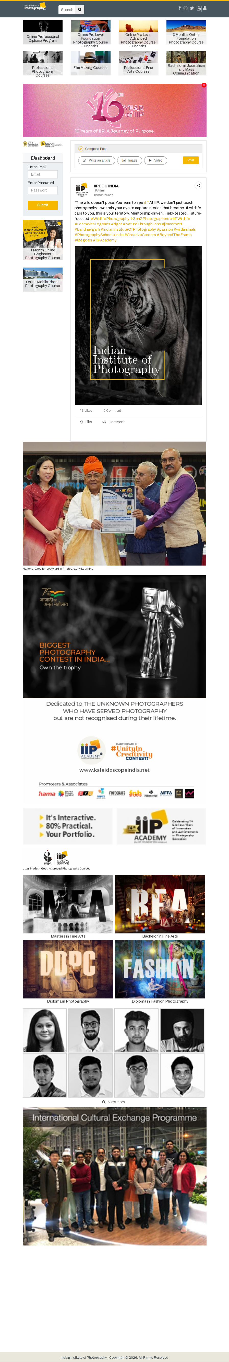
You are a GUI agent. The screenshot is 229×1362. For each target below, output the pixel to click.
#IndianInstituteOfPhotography (128, 229)
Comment (113, 422)
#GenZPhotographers (149, 219)
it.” (146, 202)
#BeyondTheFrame (174, 235)
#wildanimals (185, 229)
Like (86, 422)
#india (118, 235)
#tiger (116, 224)
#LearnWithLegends (92, 224)
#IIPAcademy (105, 240)
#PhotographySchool (93, 235)
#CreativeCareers (140, 235)
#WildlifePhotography (110, 219)
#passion (165, 229)
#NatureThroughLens (142, 224)
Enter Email (37, 167)
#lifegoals (83, 240)
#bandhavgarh (87, 229)
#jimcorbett (172, 224)
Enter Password (41, 183)
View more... (114, 1102)
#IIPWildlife (180, 219)
